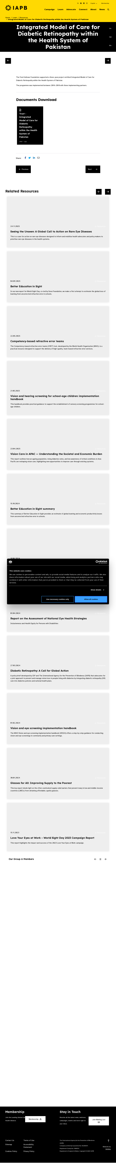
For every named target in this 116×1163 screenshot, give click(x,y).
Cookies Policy (11, 1152)
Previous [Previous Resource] (23, 169)
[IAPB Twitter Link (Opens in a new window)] (78, 3)
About (92, 9)
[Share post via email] (39, 158)
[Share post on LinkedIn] (35, 158)
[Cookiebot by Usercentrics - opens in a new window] (97, 562)
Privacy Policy (28, 1152)
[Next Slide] (108, 61)
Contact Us (9, 1141)
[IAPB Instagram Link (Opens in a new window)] (87, 3)
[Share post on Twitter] (30, 158)
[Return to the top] (108, 1141)
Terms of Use (28, 1141)
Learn (56, 9)
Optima (108, 1149)
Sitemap (8, 1145)
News (101, 9)
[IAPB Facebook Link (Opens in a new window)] (81, 3)
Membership (105, 3)
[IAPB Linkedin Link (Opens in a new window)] (84, 3)
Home (7, 18)
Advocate (68, 9)
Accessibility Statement (28, 1146)
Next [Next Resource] (92, 169)
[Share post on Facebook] (26, 158)
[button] (94, 3)
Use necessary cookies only (57, 599)
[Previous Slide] (8, 61)
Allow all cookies (91, 599)
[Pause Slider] (100, 859)
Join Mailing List (98, 1121)
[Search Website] (108, 10)
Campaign (45, 9)
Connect (81, 9)
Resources (23, 18)
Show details (96, 590)
